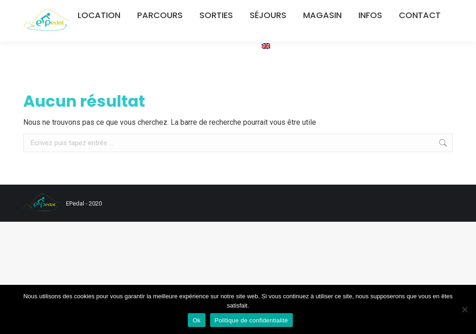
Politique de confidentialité (251, 320)
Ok (196, 320)
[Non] (464, 309)
